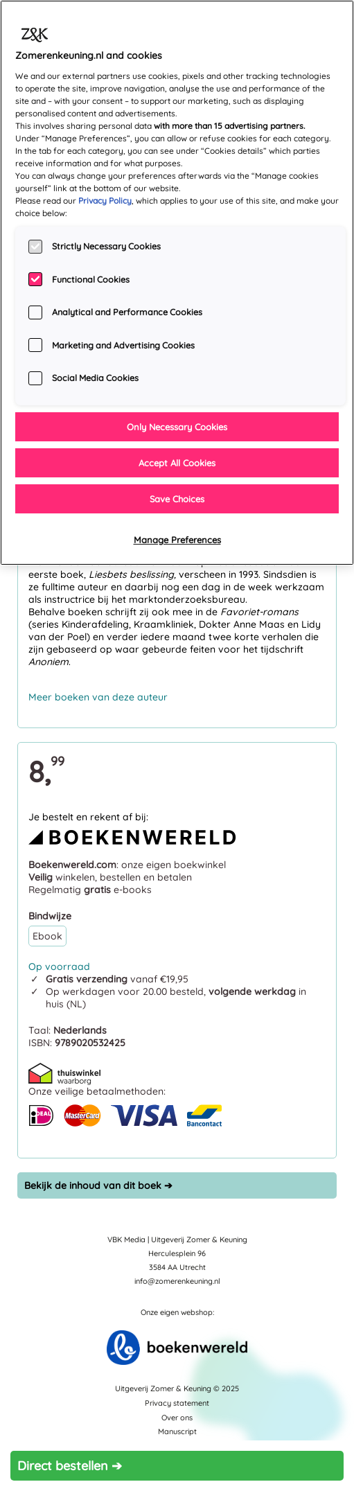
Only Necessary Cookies (177, 426)
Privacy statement (177, 1403)
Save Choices (177, 498)
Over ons (177, 1417)
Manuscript (177, 1431)
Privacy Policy (105, 200)
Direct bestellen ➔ (69, 1466)
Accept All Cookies (177, 462)
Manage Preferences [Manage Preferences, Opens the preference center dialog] (177, 539)
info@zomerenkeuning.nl (177, 1281)
